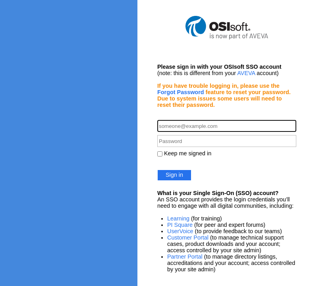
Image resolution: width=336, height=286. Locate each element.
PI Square (180, 225)
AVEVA (246, 73)
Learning (178, 218)
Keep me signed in (187, 153)
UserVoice (180, 231)
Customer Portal (188, 237)
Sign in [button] (174, 175)
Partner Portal (185, 256)
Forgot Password (180, 92)
